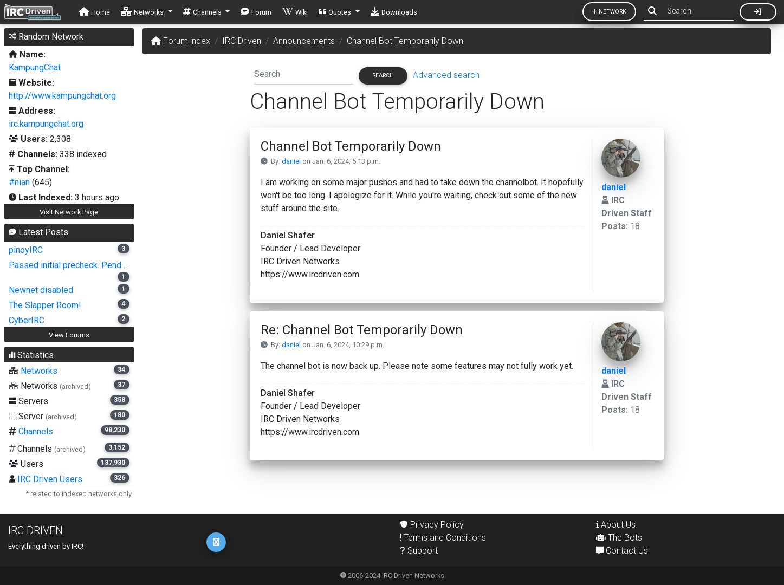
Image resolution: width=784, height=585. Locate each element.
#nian (19, 182)
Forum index (180, 41)
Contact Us (622, 550)
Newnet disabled (41, 290)
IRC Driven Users (49, 479)
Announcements (304, 41)
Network (609, 11)
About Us (616, 524)
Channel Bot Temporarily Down (405, 41)
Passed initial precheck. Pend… (68, 265)
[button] (146, 12)
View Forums (69, 335)
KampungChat (35, 67)
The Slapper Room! (45, 305)
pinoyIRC (26, 250)
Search (383, 75)
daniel (291, 161)
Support (419, 550)
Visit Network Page (69, 212)
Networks (39, 371)
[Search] (303, 74)
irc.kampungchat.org (46, 124)
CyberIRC (26, 320)
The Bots (619, 537)
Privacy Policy (432, 524)
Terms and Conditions (443, 537)
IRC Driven (241, 41)
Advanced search (446, 75)
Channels (35, 431)
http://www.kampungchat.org (62, 95)
